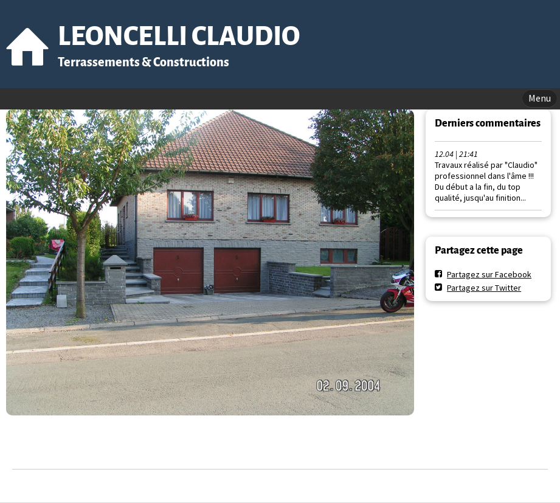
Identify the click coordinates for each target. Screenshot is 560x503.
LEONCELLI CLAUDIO (179, 36)
